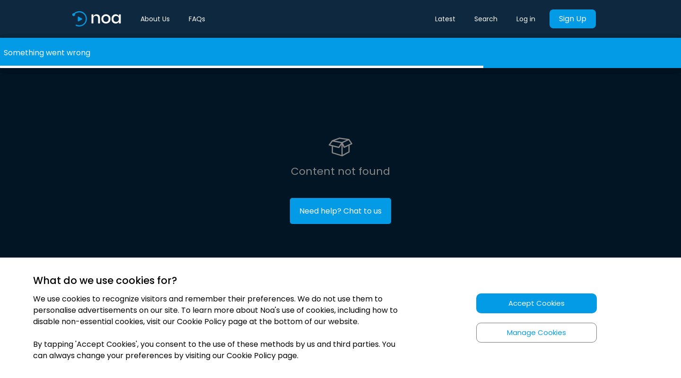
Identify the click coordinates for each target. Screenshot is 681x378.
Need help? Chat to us (340, 211)
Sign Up (572, 18)
